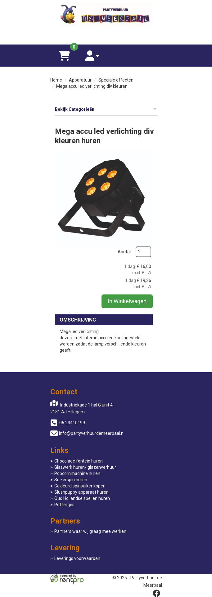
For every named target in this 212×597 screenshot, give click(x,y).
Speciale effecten (115, 80)
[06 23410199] (106, 35)
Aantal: (125, 251)
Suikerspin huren (70, 479)
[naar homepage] (106, 16)
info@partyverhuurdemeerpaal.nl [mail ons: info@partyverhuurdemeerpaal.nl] (91, 433)
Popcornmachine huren (77, 473)
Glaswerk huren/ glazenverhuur (85, 467)
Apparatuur (80, 80)
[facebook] (156, 593)
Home (56, 80)
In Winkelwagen (127, 301)
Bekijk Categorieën (106, 109)
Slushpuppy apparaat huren (81, 492)
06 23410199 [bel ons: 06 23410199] (72, 422)
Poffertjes (64, 504)
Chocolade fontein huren (78, 460)
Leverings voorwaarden (77, 558)
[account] (92, 56)
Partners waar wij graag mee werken (90, 531)
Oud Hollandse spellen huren (82, 498)
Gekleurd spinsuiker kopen (80, 485)
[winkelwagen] (64, 56)
